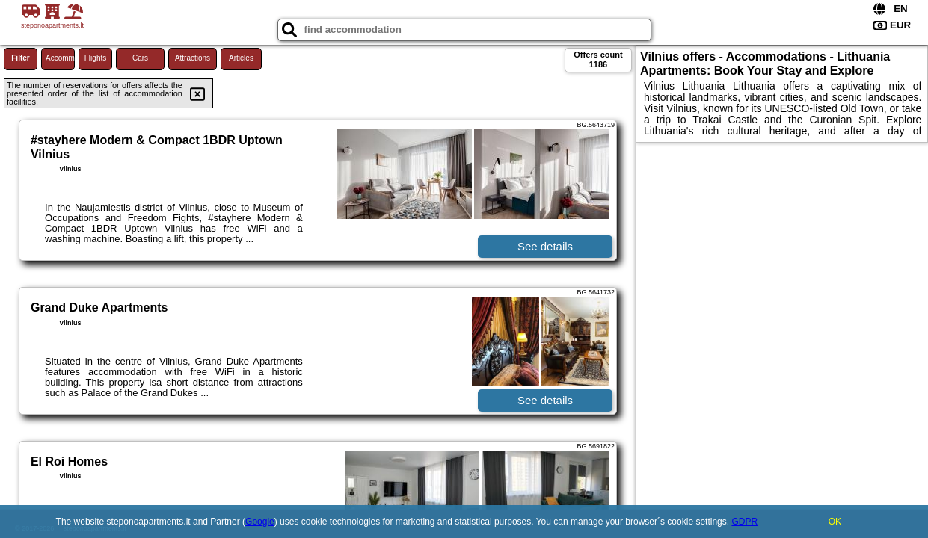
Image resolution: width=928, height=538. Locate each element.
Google (259, 521)
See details (545, 246)
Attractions (192, 58)
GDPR (744, 521)
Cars (140, 58)
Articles (241, 58)
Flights (95, 58)
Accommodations (60, 58)
